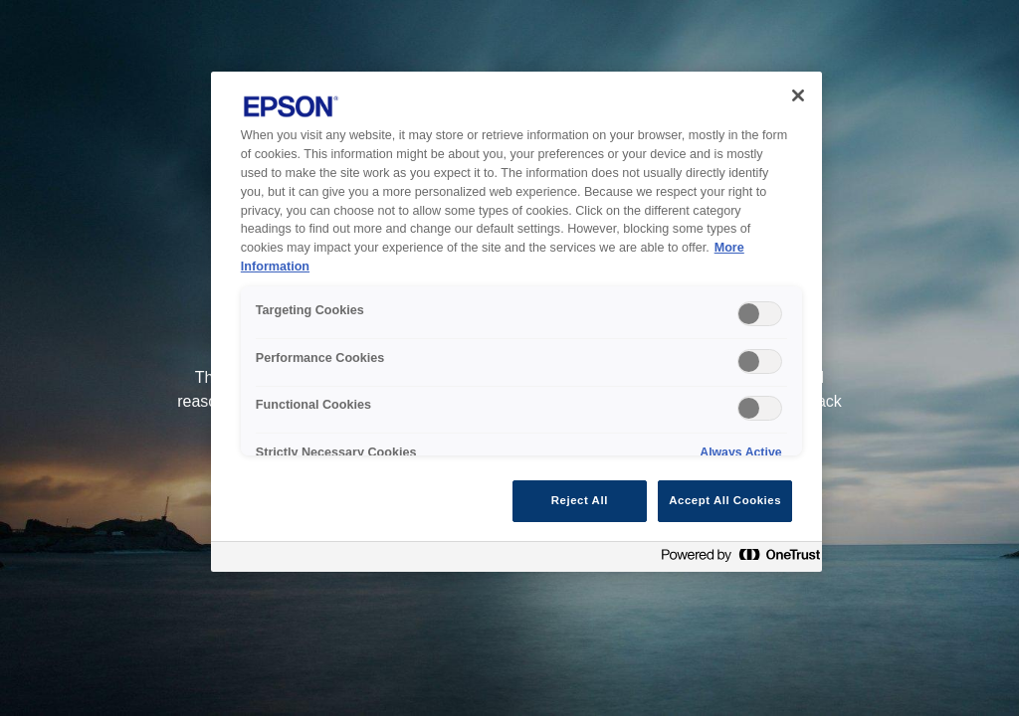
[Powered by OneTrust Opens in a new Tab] (736, 559)
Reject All (579, 500)
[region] (516, 322)
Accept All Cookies (725, 500)
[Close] (798, 95)
